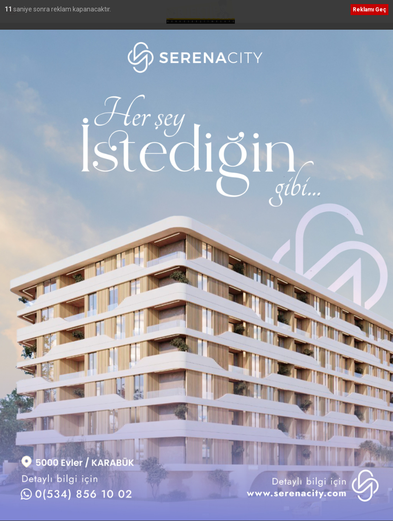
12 (9, 9)
